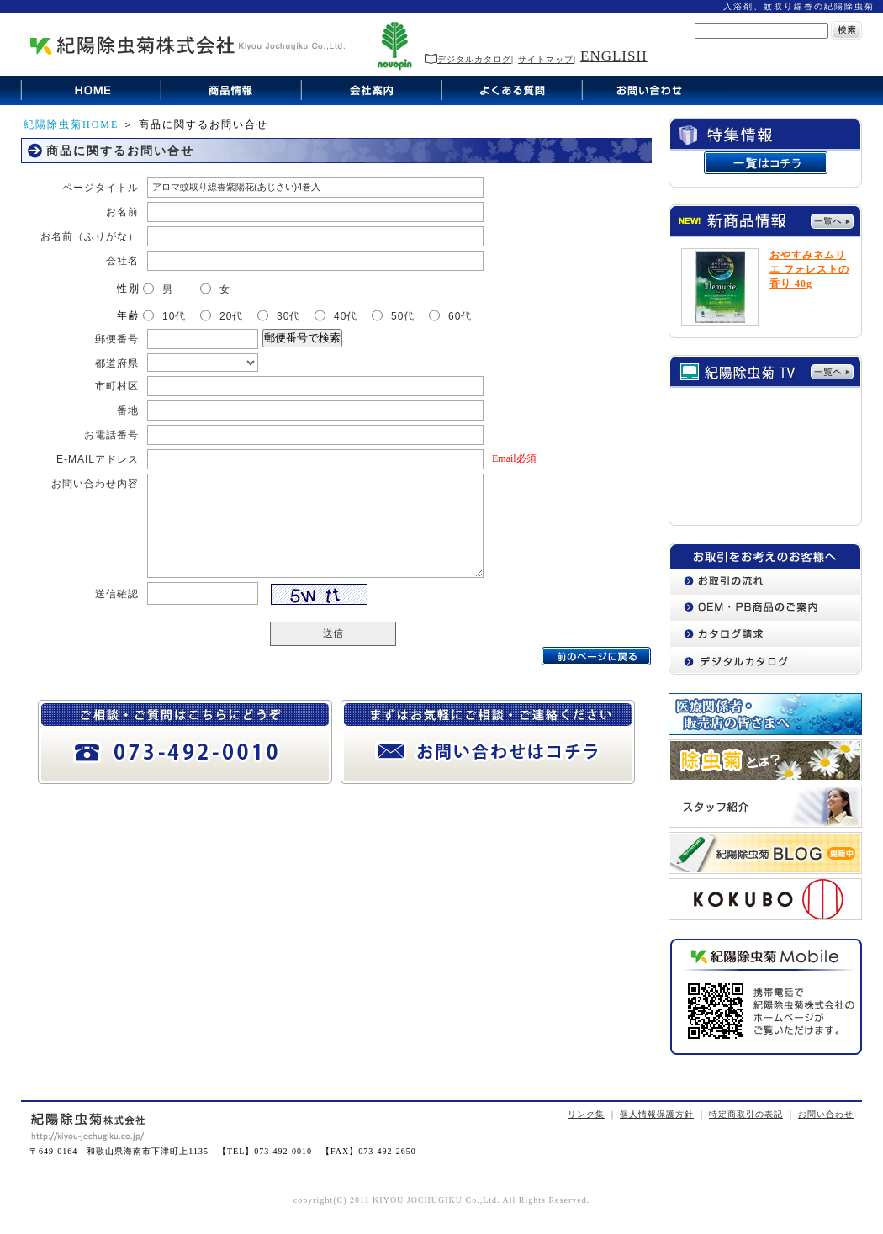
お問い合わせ (826, 1114)
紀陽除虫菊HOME (71, 124)
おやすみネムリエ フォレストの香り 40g (809, 269)
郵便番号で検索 (302, 337)
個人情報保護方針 (657, 1114)
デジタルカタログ (468, 59)
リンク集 (586, 1114)
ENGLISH (614, 56)
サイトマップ (546, 59)
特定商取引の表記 (746, 1114)
